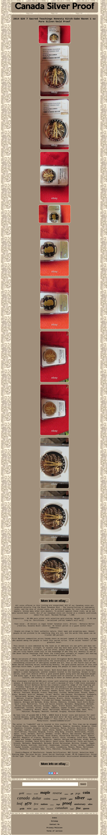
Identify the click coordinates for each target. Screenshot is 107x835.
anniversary (79, 804)
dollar (36, 798)
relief (42, 809)
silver (80, 797)
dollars (52, 805)
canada (23, 798)
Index (54, 818)
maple (45, 792)
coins (47, 798)
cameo (66, 794)
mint (29, 808)
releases (29, 794)
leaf (19, 803)
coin (86, 792)
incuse (55, 799)
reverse (57, 793)
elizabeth (50, 809)
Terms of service (54, 831)
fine (78, 808)
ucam (36, 794)
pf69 (70, 799)
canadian (61, 808)
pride (22, 809)
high (58, 804)
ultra (90, 804)
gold (21, 793)
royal (71, 809)
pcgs (78, 793)
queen (86, 808)
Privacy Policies (54, 828)
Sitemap (54, 821)
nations (44, 804)
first (36, 803)
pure (63, 798)
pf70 (28, 803)
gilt (72, 794)
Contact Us (54, 824)
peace (36, 809)
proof (67, 803)
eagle (89, 799)
